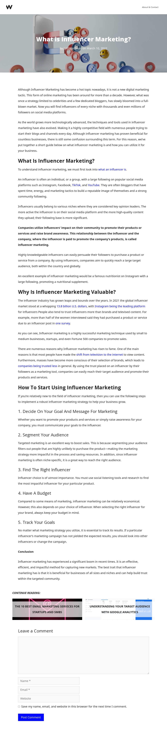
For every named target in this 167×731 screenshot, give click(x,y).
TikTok (76, 185)
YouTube (93, 185)
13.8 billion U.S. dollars (72, 306)
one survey (62, 323)
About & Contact (150, 7)
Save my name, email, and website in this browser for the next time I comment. (74, 706)
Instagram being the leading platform (120, 306)
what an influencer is (112, 169)
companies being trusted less (37, 366)
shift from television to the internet (99, 354)
